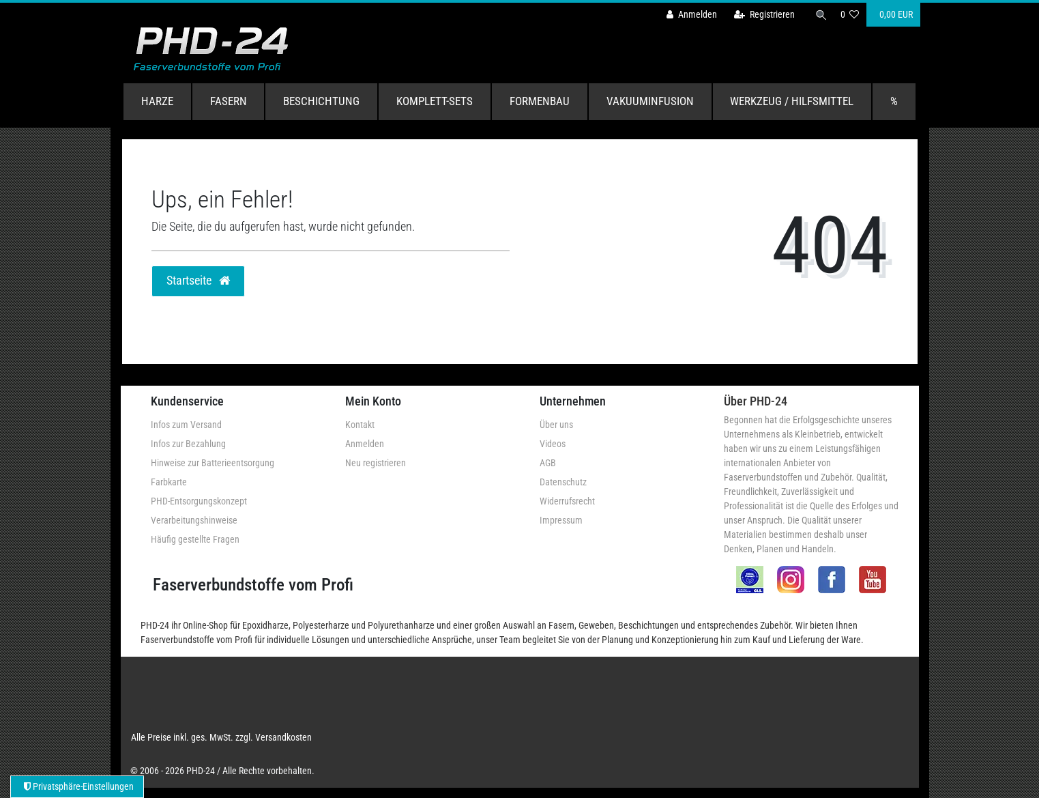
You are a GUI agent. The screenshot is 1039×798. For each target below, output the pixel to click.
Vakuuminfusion (650, 101)
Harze (157, 101)
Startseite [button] (198, 280)
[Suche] (818, 15)
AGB (548, 462)
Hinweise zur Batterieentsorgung (212, 462)
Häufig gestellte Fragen (195, 539)
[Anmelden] (688, 15)
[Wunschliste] (849, 15)
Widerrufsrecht (567, 501)
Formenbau (540, 101)
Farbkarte (169, 481)
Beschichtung (321, 101)
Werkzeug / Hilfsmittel (791, 101)
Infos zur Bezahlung (188, 443)
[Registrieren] (760, 15)
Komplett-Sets (434, 101)
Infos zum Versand (186, 424)
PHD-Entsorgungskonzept (199, 501)
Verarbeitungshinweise (194, 520)
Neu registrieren (375, 462)
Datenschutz (563, 481)
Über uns (556, 424)
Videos (553, 443)
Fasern (228, 101)
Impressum (561, 520)
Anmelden (364, 443)
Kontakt (360, 424)
